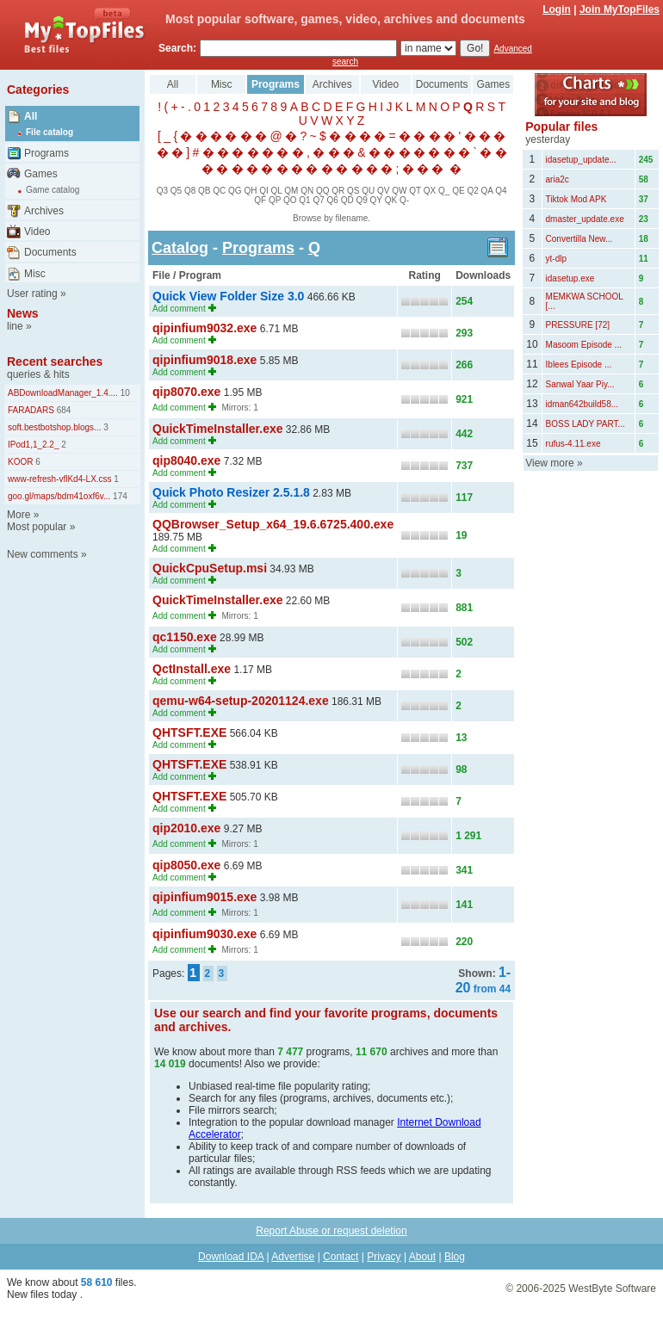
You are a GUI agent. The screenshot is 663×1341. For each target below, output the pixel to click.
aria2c (557, 179)
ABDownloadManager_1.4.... (63, 393)
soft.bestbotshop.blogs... (54, 427)
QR (338, 190)
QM (291, 190)
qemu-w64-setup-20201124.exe (240, 701)
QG (235, 190)
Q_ (443, 190)
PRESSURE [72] (578, 325)
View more (549, 463)
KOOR (20, 462)
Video (37, 232)
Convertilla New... (579, 239)
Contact (340, 1257)
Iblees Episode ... (579, 364)
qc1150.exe (184, 637)
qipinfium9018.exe (204, 360)
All (30, 116)
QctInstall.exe (191, 669)
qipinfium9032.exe (204, 328)
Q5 (176, 190)
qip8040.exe (186, 460)
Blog (454, 1257)
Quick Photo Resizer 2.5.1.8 (231, 492)
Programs (46, 153)
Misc (35, 274)
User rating (32, 293)
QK (391, 200)
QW (399, 190)
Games (41, 174)
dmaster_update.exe (585, 219)
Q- (404, 200)
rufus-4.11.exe (573, 443)
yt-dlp (556, 258)
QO (290, 200)
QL (276, 190)
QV (383, 190)
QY (376, 200)
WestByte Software (612, 1288)
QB (204, 190)
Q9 (361, 200)
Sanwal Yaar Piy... (580, 384)
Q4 (500, 190)
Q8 (189, 190)
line (15, 326)
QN (307, 190)
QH (250, 190)
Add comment (179, 308)
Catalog (180, 247)
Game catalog (52, 190)
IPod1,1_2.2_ (33, 444)
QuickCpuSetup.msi (209, 568)
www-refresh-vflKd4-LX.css (60, 479)
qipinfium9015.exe (204, 897)
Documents (50, 252)
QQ (323, 190)
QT (415, 190)
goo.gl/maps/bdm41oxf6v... (59, 496)
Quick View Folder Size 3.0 (228, 296)
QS (353, 190)
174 (118, 496)
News (23, 313)
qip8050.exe (186, 865)
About (422, 1257)
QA (487, 190)
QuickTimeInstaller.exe (217, 429)
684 (62, 410)
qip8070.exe (186, 392)
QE (458, 190)
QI (264, 190)
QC (219, 190)
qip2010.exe (186, 828)
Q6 (332, 200)
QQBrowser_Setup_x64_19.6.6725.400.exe (272, 524)
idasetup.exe (570, 278)
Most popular (36, 527)
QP (275, 200)
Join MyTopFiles (619, 9)
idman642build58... (582, 404)
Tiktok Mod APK (576, 199)
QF (260, 200)
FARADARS (31, 410)
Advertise (292, 1257)
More (18, 515)
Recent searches (54, 361)
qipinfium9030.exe (204, 934)
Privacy (383, 1257)
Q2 (472, 190)
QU (368, 190)
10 (124, 393)
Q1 (304, 200)
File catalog (49, 132)
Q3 (162, 190)
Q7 (318, 200)
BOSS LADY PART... (585, 424)
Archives (44, 211)
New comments (42, 554)
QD (347, 200)
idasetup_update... (581, 159)
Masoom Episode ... (584, 344)
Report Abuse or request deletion (331, 1231)
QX (430, 190)
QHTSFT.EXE (189, 732)
